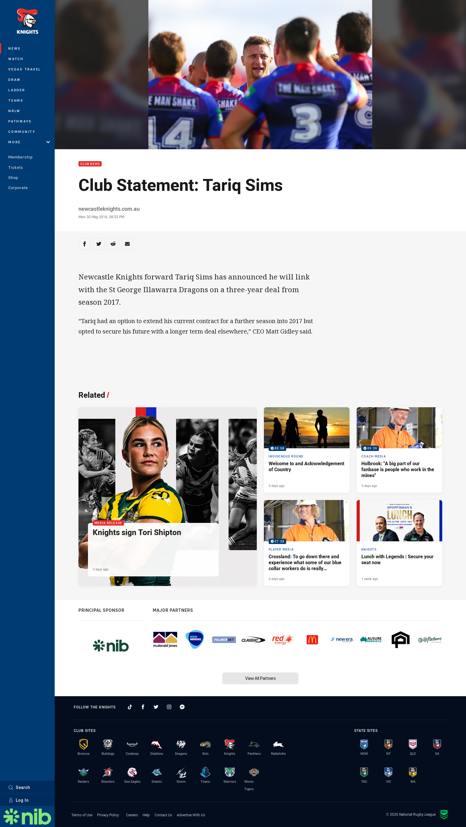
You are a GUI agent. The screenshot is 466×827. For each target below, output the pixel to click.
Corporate (18, 187)
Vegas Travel (24, 69)
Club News (90, 164)
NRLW (14, 111)
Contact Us (163, 814)
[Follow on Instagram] (169, 707)
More (29, 142)
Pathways (20, 121)
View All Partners (260, 678)
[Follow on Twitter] (156, 707)
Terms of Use (81, 814)
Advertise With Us (191, 814)
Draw (14, 79)
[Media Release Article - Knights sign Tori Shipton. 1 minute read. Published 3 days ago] (167, 496)
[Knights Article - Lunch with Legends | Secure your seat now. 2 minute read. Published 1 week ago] (399, 543)
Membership (20, 157)
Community (22, 131)
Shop (13, 177)
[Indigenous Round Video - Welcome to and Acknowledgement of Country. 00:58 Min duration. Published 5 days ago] (307, 450)
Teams (15, 100)
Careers (132, 814)
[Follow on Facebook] (143, 707)
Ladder (16, 90)
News (14, 48)
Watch (16, 58)
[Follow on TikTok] (129, 707)
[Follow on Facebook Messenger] (182, 707)
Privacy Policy (108, 814)
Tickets (15, 167)
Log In (18, 800)
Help (146, 814)
